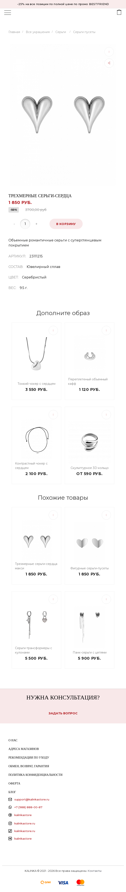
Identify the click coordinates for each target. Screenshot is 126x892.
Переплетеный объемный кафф (88, 381)
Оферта (14, 783)
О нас (12, 740)
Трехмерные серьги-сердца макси (36, 566)
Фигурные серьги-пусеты (89, 568)
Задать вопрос (63, 713)
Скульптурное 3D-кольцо (90, 468)
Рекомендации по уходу (28, 757)
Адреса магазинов (23, 749)
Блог (12, 792)
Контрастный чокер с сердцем (31, 466)
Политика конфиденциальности (35, 774)
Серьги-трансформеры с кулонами (33, 650)
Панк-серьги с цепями (90, 652)
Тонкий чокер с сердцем (36, 384)
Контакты (94, 870)
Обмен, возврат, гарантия (28, 766)
